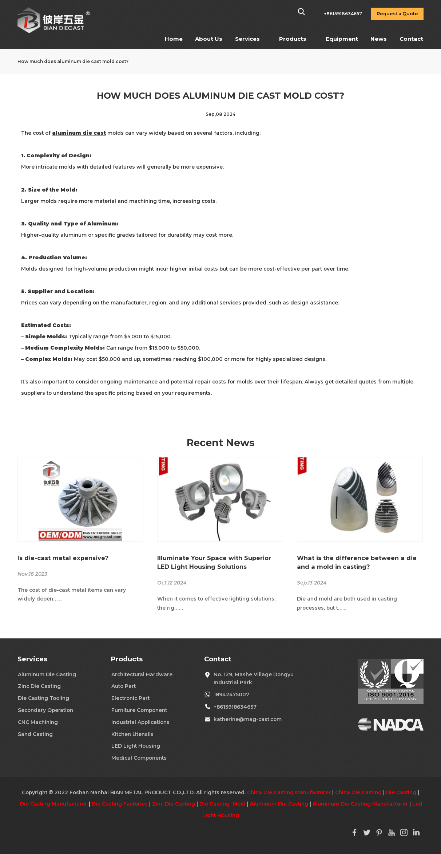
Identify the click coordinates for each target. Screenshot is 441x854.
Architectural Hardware (141, 674)
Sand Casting (35, 734)
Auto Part (123, 686)
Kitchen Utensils (132, 734)
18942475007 (231, 694)
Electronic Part (130, 698)
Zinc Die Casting (39, 686)
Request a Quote (397, 13)
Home (174, 38)
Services (247, 38)
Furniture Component (139, 710)
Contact (411, 38)
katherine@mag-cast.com (248, 719)
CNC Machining (38, 722)
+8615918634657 (235, 707)
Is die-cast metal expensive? (62, 558)
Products (292, 38)
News (378, 38)
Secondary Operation (45, 710)
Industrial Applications (140, 722)
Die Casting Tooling (43, 698)
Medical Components (139, 758)
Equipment (342, 38)
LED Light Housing (135, 746)
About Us (208, 38)
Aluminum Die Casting (47, 674)
